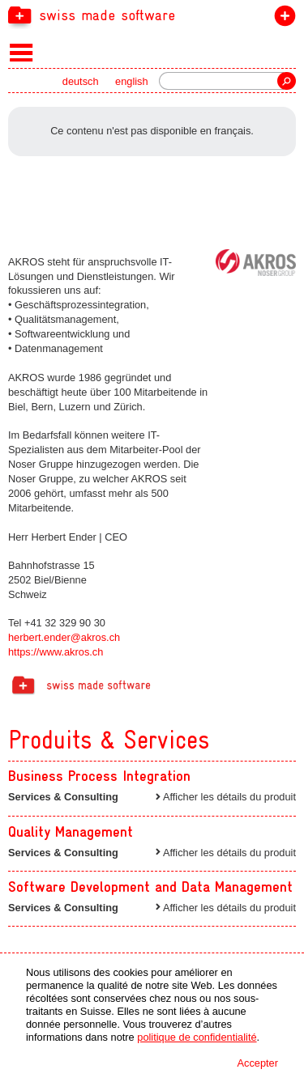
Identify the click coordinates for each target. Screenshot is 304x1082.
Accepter (257, 1063)
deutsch (80, 81)
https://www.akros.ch (55, 652)
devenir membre (282, 19)
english (131, 81)
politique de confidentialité (196, 1037)
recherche (286, 81)
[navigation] (152, 14)
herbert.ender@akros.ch (64, 637)
